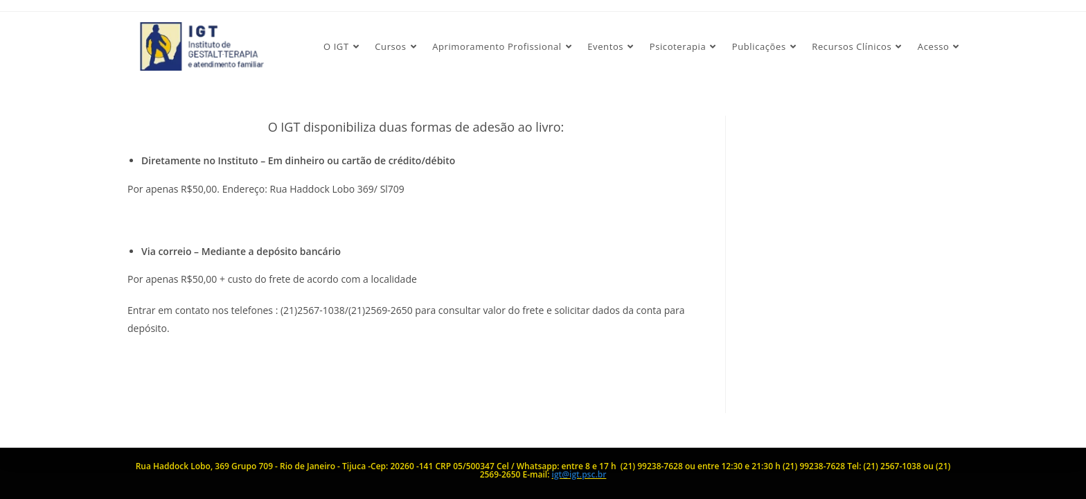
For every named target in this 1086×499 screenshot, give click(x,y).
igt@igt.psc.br (579, 474)
